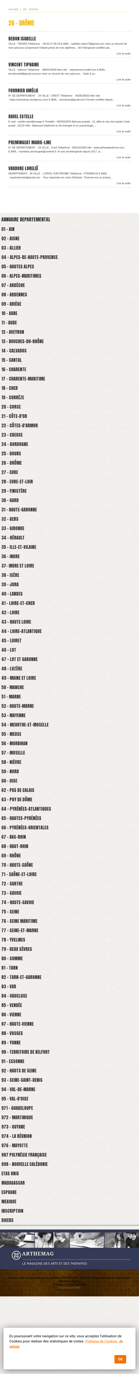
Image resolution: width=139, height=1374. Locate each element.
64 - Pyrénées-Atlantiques (27, 855)
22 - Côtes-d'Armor (20, 443)
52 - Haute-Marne (18, 744)
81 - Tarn (10, 1026)
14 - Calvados (14, 362)
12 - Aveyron (13, 342)
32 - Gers (10, 543)
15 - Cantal (12, 372)
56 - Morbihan (15, 784)
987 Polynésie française (25, 1227)
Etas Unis (10, 1247)
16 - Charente (14, 382)
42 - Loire (11, 644)
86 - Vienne (12, 1076)
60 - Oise (9, 825)
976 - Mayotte (15, 1217)
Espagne (9, 1267)
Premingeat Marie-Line (30, 144)
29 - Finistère (15, 513)
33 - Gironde (13, 553)
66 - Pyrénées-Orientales (26, 875)
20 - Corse (11, 423)
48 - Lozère (12, 704)
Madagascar (13, 1257)
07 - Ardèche (13, 292)
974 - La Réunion (17, 1207)
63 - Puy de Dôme (17, 845)
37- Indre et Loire (18, 593)
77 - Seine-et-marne (21, 985)
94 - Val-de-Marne (19, 1156)
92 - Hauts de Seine (20, 1136)
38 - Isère (11, 604)
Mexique (9, 1277)
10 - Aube (10, 322)
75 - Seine (11, 965)
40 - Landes (12, 624)
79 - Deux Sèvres (17, 1006)
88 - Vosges (12, 1096)
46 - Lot (9, 684)
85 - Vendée (12, 1066)
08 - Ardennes (15, 302)
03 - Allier (12, 252)
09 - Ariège (12, 312)
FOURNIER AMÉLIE (24, 91)
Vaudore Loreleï (23, 170)
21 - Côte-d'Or (14, 433)
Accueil (13, 9)
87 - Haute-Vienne (18, 1086)
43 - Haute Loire (17, 654)
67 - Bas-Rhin (14, 885)
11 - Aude (9, 332)
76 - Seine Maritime (20, 975)
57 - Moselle (14, 795)
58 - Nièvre (12, 805)
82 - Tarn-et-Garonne (22, 1036)
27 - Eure (10, 493)
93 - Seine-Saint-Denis (23, 1146)
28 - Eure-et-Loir (18, 503)
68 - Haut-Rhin (15, 895)
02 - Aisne (11, 242)
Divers (7, 1297)
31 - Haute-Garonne (20, 533)
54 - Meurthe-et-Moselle (26, 764)
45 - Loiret (12, 674)
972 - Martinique (18, 1187)
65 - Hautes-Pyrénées (22, 865)
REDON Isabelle (23, 38)
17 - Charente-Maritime (24, 392)
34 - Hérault (13, 563)
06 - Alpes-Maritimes (22, 282)
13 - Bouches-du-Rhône (23, 352)
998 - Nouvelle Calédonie (26, 1237)
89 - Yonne (11, 1106)
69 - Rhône (11, 905)
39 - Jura (10, 614)
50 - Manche (13, 724)
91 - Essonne (13, 1126)
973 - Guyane (14, 1197)
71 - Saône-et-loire (20, 925)
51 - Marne (11, 734)
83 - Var (9, 1046)
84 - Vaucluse (15, 1056)
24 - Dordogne (15, 463)
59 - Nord (10, 815)
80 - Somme (12, 1016)
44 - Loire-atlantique (22, 664)
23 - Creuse (12, 453)
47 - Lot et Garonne (20, 694)
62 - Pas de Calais (19, 835)
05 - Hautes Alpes (19, 272)
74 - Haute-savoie (18, 955)
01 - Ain (8, 232)
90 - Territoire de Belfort (27, 1116)
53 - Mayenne (14, 754)
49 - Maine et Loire (20, 714)
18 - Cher (10, 402)
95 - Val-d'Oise (15, 1166)
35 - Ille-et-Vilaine (20, 573)
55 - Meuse (12, 774)
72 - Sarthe (12, 935)
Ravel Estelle (22, 118)
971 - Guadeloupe (18, 1176)
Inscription (12, 1287)
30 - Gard (10, 523)
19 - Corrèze (13, 413)
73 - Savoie (12, 945)
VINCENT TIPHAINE (24, 65)
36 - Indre (11, 583)
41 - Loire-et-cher (19, 634)
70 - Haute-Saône (18, 915)
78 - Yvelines (14, 996)
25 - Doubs (11, 473)
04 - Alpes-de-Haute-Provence (31, 262)
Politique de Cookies (101, 1341)
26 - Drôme (12, 483)
